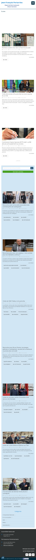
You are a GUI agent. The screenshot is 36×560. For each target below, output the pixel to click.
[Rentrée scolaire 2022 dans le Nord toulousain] (18, 39)
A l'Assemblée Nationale (8, 515)
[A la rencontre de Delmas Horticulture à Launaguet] (18, 484)
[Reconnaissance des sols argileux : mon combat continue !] (18, 245)
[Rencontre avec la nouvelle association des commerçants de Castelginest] (18, 197)
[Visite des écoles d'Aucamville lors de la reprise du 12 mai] (18, 86)
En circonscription (7, 517)
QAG (4, 520)
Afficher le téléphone (8, 545)
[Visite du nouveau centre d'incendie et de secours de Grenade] (18, 390)
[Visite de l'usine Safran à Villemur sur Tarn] (18, 438)
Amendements (6, 525)
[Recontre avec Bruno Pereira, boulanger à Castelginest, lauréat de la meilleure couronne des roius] (18, 340)
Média (4, 522)
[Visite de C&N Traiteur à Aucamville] (18, 293)
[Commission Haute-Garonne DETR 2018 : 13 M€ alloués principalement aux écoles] (18, 134)
